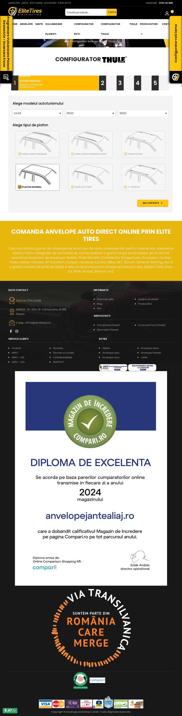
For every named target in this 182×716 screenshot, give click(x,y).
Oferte (106, 348)
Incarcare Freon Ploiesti (151, 325)
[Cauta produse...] (85, 12)
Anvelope (26, 24)
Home (13, 24)
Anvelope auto (110, 352)
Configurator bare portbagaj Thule (92, 41)
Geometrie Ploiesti (107, 329)
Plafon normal (32, 186)
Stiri (99, 308)
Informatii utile (105, 299)
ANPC (15, 352)
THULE (133, 24)
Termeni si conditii (63, 352)
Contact (168, 24)
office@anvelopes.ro (38, 322)
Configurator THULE (110, 29)
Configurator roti (83, 29)
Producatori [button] (149, 29)
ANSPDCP (58, 362)
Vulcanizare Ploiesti (53, 29)
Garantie (58, 348)
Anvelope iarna (150, 348)
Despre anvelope (148, 299)
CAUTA (112, 12)
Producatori (145, 304)
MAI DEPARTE (153, 202)
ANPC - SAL (18, 357)
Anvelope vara (110, 357)
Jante (39, 24)
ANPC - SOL (18, 362)
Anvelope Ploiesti (151, 352)
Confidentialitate (62, 357)
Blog (99, 304)
